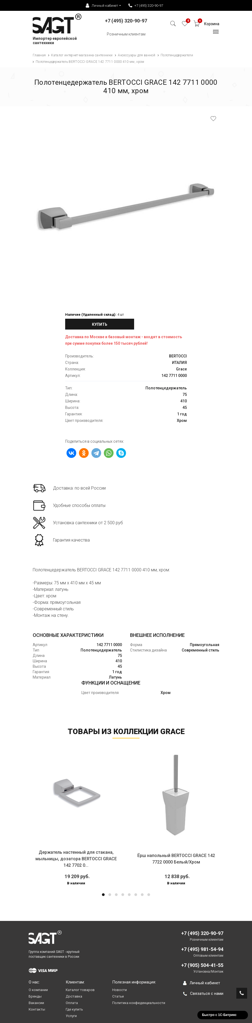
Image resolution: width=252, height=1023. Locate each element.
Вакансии (36, 1003)
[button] (103, 894)
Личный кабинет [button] (102, 5)
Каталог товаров (80, 990)
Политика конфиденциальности (138, 1003)
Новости (119, 990)
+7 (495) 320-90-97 (145, 5)
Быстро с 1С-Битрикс (219, 1015)
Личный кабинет (201, 982)
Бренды (35, 996)
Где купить (74, 1009)
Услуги (71, 1016)
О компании (38, 990)
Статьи (118, 996)
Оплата (72, 1003)
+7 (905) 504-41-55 (202, 965)
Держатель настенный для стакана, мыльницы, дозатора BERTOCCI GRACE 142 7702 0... (76, 859)
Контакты (37, 1009)
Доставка (74, 996)
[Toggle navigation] (216, 33)
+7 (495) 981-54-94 (202, 949)
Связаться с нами (203, 993)
